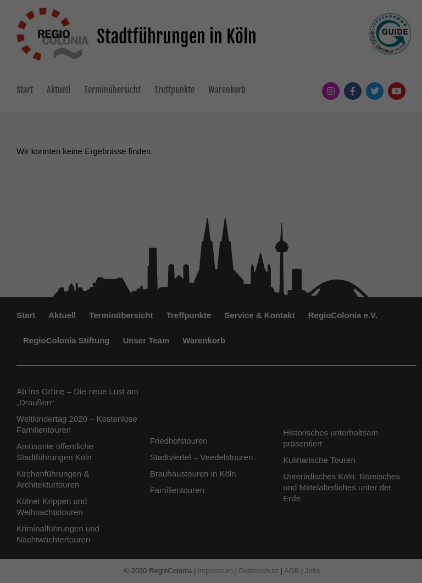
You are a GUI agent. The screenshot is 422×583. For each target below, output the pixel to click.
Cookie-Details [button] (162, 476)
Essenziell (93, 317)
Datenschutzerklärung (141, 282)
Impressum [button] (265, 476)
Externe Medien (218, 317)
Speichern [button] (211, 387)
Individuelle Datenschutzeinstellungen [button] (211, 451)
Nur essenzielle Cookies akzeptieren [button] (210, 419)
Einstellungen (91, 292)
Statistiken (150, 317)
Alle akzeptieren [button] (211, 354)
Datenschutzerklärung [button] (216, 476)
